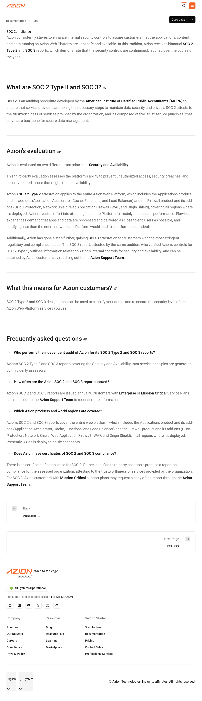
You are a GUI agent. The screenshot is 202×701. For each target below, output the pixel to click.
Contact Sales (94, 647)
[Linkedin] (19, 605)
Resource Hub (55, 633)
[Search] (184, 5)
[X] (38, 605)
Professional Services (99, 653)
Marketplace (54, 647)
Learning (52, 640)
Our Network (15, 633)
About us (12, 627)
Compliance (14, 647)
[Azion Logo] (16, 6)
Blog (49, 627)
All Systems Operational (28, 588)
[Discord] (56, 605)
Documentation (95, 633)
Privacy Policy (16, 653)
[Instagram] (47, 605)
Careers (12, 640)
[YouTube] (28, 605)
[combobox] (11, 679)
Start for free (93, 627)
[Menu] (192, 5)
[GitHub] (10, 605)
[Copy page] (178, 19)
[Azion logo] (101, 573)
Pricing (89, 640)
